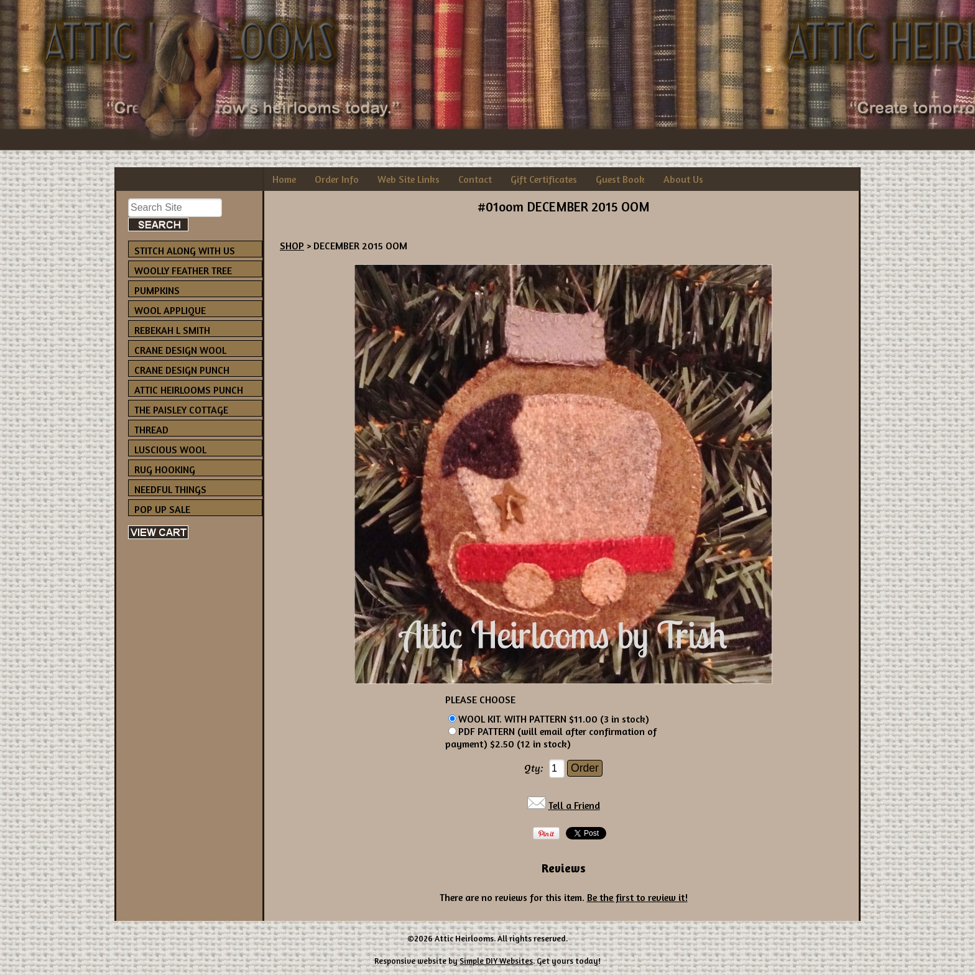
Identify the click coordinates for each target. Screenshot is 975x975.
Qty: (533, 768)
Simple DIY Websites (496, 961)
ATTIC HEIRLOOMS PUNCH (188, 390)
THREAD (151, 429)
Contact (475, 179)
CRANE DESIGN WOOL (180, 350)
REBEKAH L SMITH (172, 330)
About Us (683, 179)
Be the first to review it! (637, 897)
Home (284, 179)
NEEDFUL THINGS (170, 489)
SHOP (292, 245)
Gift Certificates (544, 179)
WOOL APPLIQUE (170, 310)
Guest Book (620, 179)
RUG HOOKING (164, 469)
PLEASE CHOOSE (480, 699)
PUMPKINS (157, 290)
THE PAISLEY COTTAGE (181, 410)
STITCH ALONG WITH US (184, 250)
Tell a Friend (574, 805)
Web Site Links (408, 179)
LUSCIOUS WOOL (170, 449)
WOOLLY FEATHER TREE (183, 270)
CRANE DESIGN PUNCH (181, 370)
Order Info (337, 179)
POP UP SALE (162, 509)
